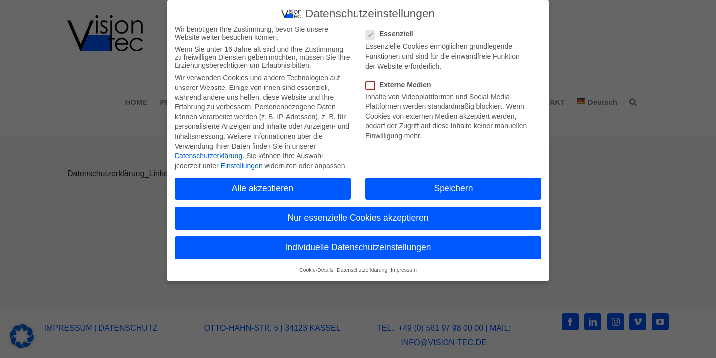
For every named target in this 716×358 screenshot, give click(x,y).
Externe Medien (402, 82)
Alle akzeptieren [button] (263, 186)
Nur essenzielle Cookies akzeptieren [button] (357, 215)
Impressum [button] (404, 268)
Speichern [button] (453, 186)
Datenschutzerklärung (208, 154)
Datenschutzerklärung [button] (362, 268)
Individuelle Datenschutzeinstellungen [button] (358, 245)
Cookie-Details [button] (316, 268)
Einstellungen (242, 163)
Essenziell (393, 32)
